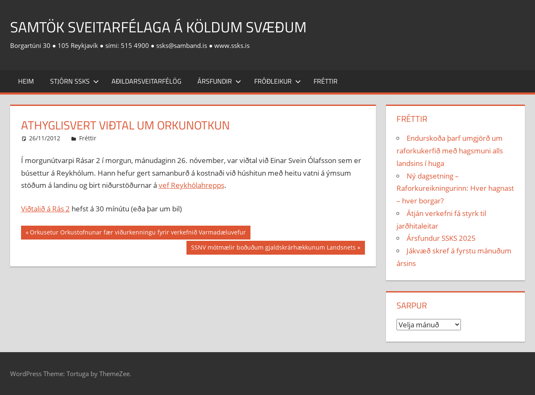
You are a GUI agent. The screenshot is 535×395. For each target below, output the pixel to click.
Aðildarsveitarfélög (146, 81)
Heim (26, 81)
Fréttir (326, 81)
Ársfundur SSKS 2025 (441, 238)
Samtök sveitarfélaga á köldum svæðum (161, 26)
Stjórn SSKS (74, 81)
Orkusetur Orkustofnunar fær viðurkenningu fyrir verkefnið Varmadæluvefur (137, 233)
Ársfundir (219, 81)
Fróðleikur (277, 81)
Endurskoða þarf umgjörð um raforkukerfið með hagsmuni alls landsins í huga (450, 150)
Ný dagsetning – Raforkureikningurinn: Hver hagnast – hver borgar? (455, 188)
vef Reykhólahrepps (191, 185)
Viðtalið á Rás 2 (45, 208)
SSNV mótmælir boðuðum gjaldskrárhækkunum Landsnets (273, 248)
